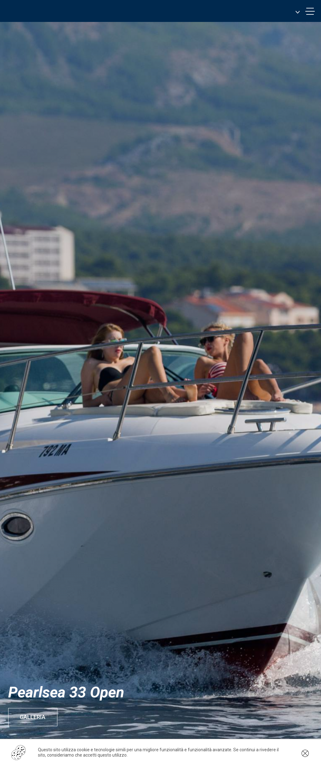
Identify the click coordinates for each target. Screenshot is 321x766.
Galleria (33, 717)
